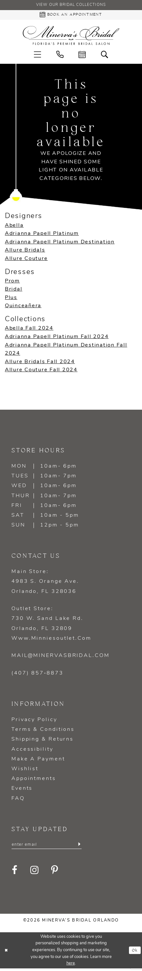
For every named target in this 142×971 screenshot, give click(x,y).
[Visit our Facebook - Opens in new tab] (15, 872)
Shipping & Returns (42, 741)
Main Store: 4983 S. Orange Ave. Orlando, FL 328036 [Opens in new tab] (45, 583)
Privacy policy (34, 721)
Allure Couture (26, 260)
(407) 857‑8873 (37, 674)
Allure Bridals (25, 251)
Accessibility (32, 750)
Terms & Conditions (43, 731)
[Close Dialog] (6, 952)
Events (22, 790)
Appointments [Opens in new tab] (33, 780)
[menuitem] (37, 56)
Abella (14, 226)
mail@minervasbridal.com (60, 657)
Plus (11, 299)
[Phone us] (60, 56)
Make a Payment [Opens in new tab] (38, 760)
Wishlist (24, 770)
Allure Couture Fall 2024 (41, 371)
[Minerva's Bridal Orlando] (71, 37)
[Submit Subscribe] (79, 847)
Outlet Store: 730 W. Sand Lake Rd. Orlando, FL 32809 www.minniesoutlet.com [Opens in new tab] (51, 625)
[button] (37, 56)
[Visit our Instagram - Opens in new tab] (35, 872)
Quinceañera (23, 307)
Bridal (13, 291)
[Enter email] (46, 847)
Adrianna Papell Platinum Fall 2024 (56, 338)
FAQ (18, 800)
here (70, 966)
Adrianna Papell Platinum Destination (60, 243)
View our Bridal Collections (71, 5)
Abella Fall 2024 (29, 330)
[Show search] (104, 56)
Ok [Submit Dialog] (134, 952)
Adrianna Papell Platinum (42, 235)
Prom (12, 282)
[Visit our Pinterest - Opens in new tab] (55, 872)
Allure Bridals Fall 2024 (40, 363)
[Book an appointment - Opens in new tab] (71, 16)
